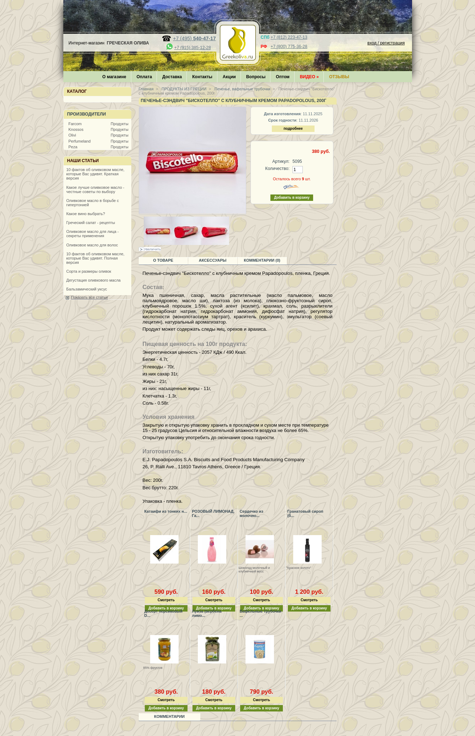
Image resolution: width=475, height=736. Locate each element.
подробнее (293, 128)
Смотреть (166, 600)
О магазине (114, 76)
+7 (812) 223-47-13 (289, 37)
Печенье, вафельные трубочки (241, 89)
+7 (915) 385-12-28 (192, 47)
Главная (146, 89)
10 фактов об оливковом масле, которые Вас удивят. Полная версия (95, 258)
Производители (86, 114)
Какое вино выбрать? (85, 214)
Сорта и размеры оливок (88, 271)
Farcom (74, 124)
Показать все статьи (89, 297)
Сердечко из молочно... (251, 513)
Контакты (202, 76)
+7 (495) (194, 38)
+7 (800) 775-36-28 (289, 46)
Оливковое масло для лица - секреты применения (92, 233)
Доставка (172, 76)
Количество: (277, 168)
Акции (229, 76)
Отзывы (339, 76)
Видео (309, 76)
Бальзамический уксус (86, 289)
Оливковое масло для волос (92, 245)
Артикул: (280, 161)
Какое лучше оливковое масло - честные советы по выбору (95, 189)
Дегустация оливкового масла (93, 280)
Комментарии (169, 716)
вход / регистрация (386, 43)
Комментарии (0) (262, 260)
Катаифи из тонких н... (165, 511)
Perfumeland (79, 141)
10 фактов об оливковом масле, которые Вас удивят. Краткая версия (95, 173)
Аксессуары (213, 260)
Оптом (282, 76)
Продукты (119, 124)
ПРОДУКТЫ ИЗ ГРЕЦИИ (183, 89)
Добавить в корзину (309, 608)
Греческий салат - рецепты (90, 222)
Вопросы (256, 76)
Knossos (75, 129)
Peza (72, 147)
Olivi (72, 135)
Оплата (144, 76)
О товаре (163, 260)
